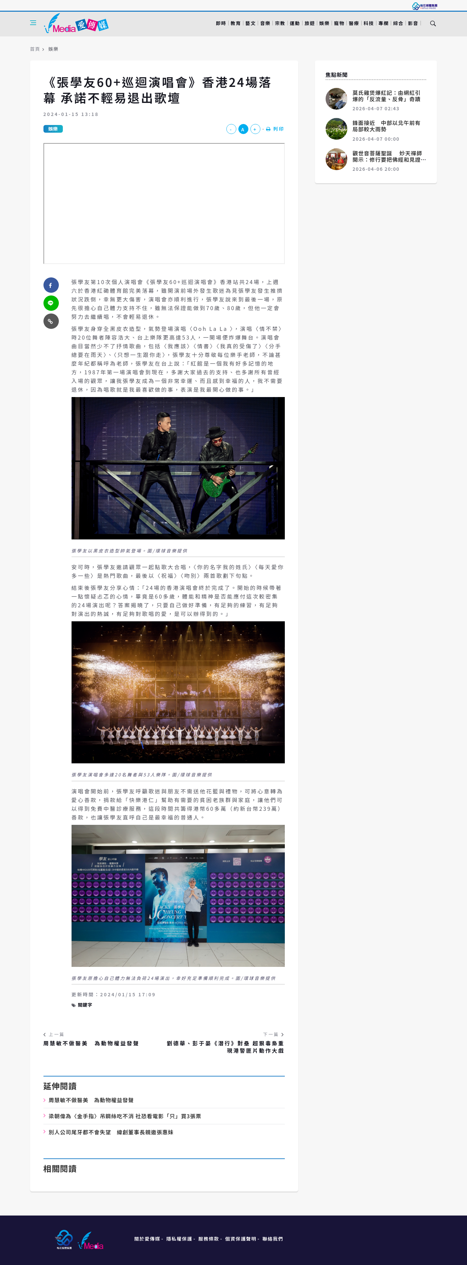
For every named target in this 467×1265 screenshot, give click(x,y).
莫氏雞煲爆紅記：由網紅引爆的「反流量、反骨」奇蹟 (387, 96)
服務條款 (208, 1238)
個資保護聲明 (241, 1238)
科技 (369, 23)
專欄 (383, 23)
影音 (413, 23)
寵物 (339, 23)
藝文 (250, 23)
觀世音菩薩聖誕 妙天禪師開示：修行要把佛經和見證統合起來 (388, 159)
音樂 (265, 23)
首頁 (35, 48)
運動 (295, 23)
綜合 (398, 23)
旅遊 (310, 23)
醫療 (354, 23)
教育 (236, 23)
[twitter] (51, 303)
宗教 (280, 23)
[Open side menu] (33, 22)
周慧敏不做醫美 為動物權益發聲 (91, 1043)
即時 (221, 23)
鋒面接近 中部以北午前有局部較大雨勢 (387, 126)
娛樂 (324, 23)
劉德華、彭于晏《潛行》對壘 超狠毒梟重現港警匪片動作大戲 (225, 1046)
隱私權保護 (179, 1238)
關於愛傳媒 (147, 1238)
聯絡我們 (272, 1238)
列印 (275, 128)
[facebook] (51, 285)
